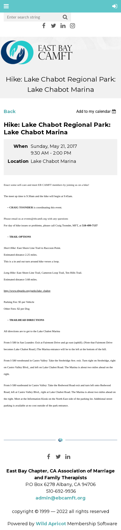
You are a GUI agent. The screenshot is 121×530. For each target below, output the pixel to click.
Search (65, 17)
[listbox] (96, 111)
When (21, 146)
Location (18, 161)
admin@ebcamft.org (61, 498)
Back (10, 111)
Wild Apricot (51, 523)
